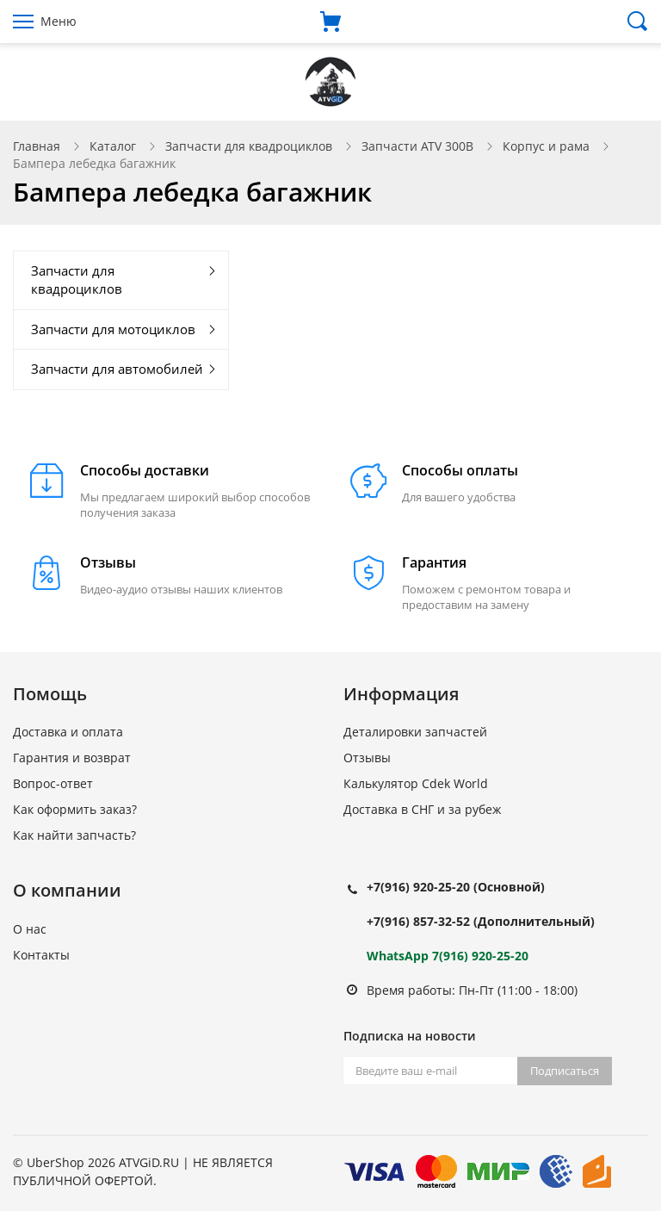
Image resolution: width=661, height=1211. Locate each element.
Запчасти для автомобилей (117, 368)
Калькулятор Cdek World (415, 783)
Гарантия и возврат (72, 757)
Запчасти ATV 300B (417, 146)
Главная (36, 146)
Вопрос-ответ (53, 783)
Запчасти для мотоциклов (113, 329)
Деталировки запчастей (415, 731)
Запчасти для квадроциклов (248, 146)
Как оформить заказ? (75, 809)
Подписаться (564, 1070)
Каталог (113, 146)
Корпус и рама (546, 146)
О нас (29, 929)
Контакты (41, 955)
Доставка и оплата (68, 731)
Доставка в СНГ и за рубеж (422, 809)
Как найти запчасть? (74, 835)
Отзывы (367, 757)
